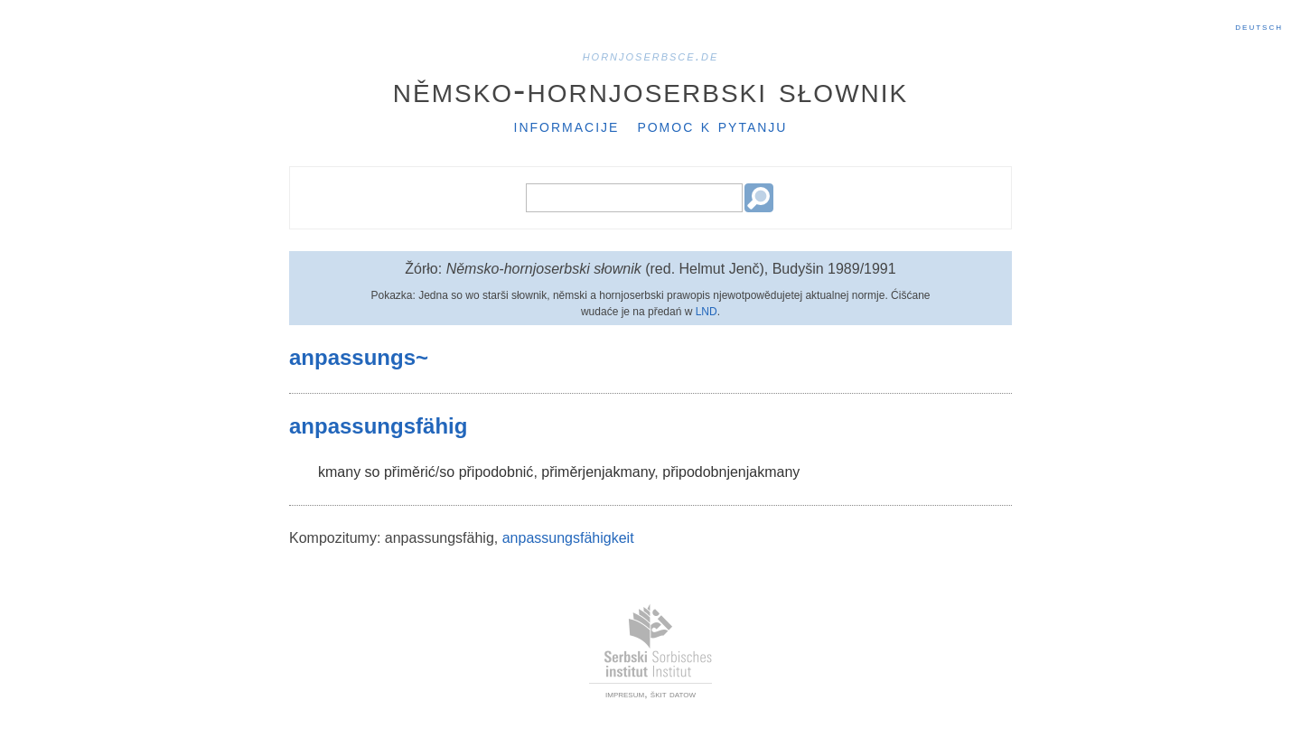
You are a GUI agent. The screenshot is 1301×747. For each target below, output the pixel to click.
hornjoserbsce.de (651, 55)
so (372, 472)
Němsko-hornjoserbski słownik (651, 89)
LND (706, 311)
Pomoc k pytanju (712, 125)
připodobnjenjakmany (731, 472)
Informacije (567, 125)
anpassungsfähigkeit (568, 538)
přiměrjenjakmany (597, 472)
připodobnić (496, 472)
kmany (339, 472)
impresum (624, 693)
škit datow (673, 693)
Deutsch (1259, 26)
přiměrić (409, 472)
